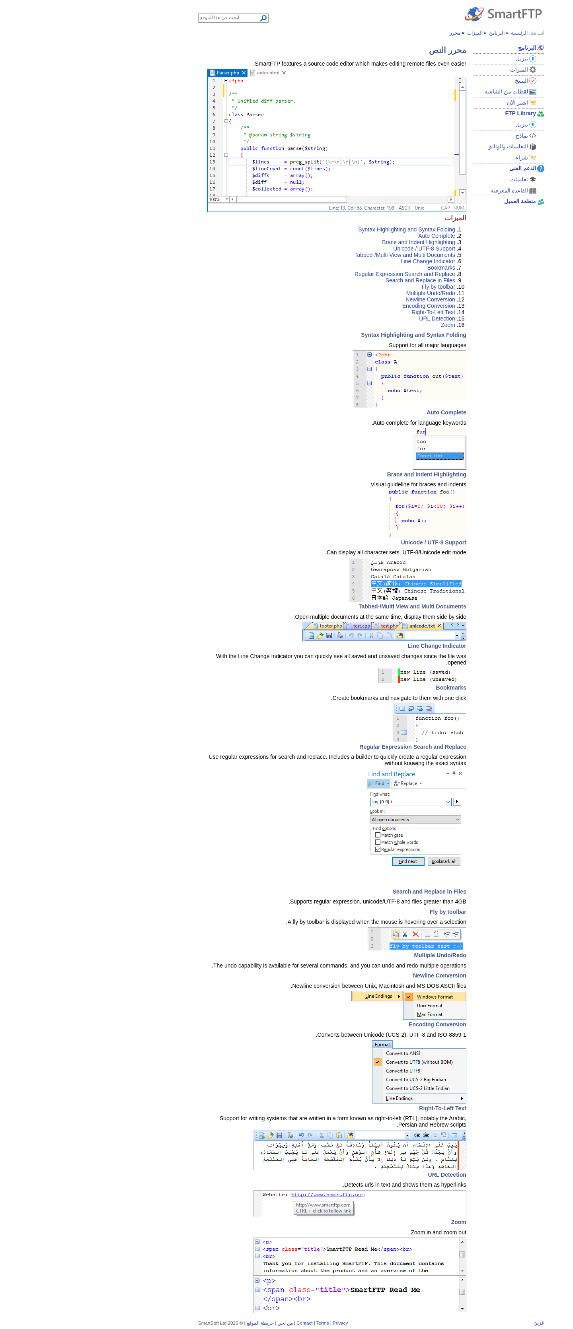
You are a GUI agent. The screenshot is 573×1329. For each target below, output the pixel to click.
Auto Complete (351, 236)
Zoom (363, 325)
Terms (238, 1322)
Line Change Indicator (343, 261)
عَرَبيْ (454, 1322)
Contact (220, 1322)
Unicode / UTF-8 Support (339, 248)
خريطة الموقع (175, 1322)
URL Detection (352, 318)
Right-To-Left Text (348, 312)
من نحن (200, 1322)
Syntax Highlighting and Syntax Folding (321, 229)
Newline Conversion (345, 299)
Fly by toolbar (353, 287)
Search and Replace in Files (335, 280)
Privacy (255, 1322)
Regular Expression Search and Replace (320, 274)
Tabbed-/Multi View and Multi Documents (319, 255)
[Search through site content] (145, 17)
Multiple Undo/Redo (346, 293)
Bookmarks (356, 267)
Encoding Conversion (344, 306)
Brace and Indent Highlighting (333, 242)
